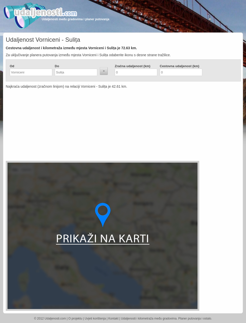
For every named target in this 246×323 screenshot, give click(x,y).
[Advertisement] (93, 126)
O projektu (75, 318)
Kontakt (113, 318)
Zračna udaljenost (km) (132, 66)
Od (12, 66)
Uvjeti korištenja (95, 318)
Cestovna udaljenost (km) (179, 66)
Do (57, 66)
